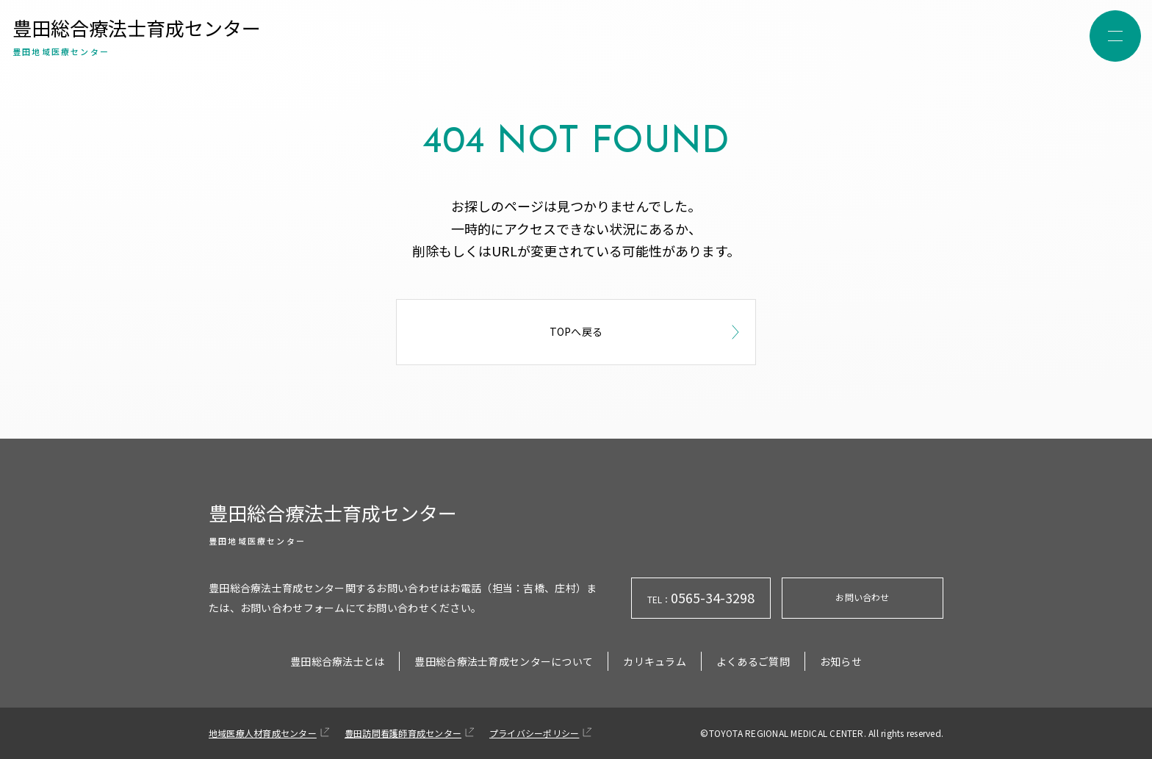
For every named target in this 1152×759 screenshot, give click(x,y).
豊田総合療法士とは (337, 661)
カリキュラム (654, 661)
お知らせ (841, 661)
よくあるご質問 (753, 661)
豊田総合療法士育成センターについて (503, 661)
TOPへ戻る (647, 332)
